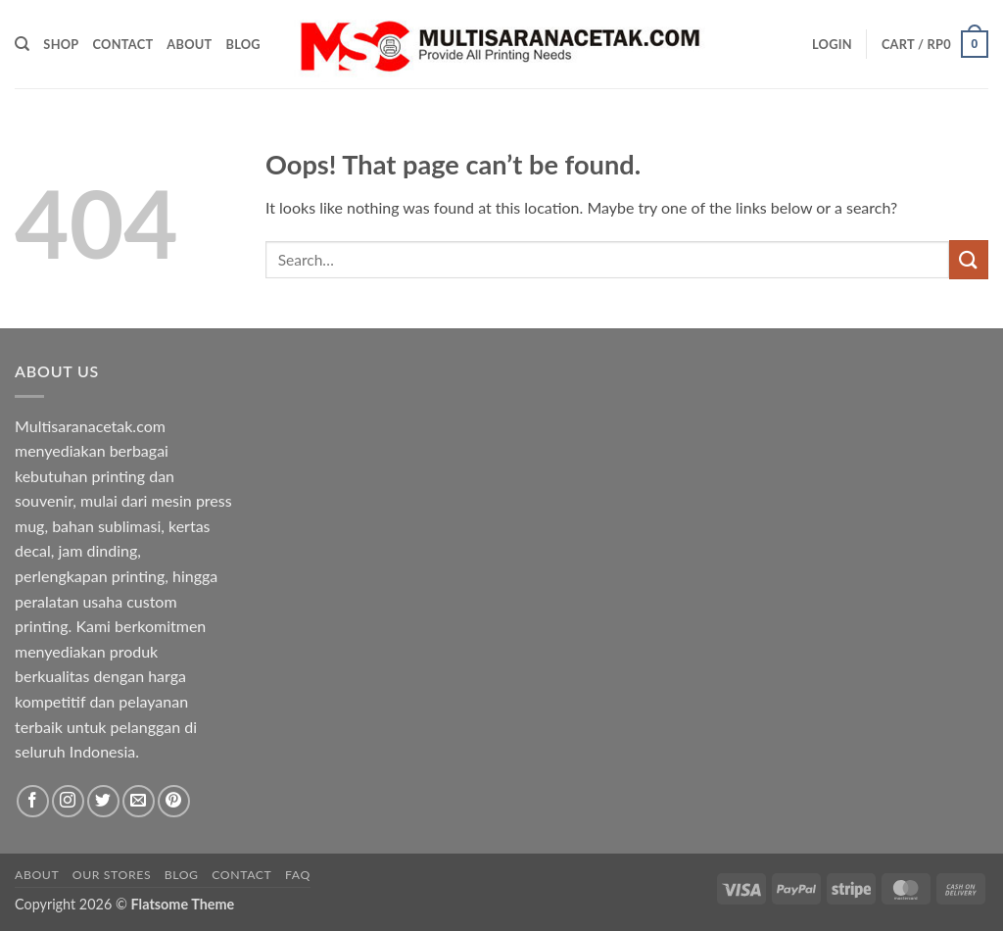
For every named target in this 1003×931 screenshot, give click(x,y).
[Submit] (968, 259)
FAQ (297, 874)
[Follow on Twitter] (103, 801)
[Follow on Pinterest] (174, 801)
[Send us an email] (138, 801)
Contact (123, 44)
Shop (60, 44)
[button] (832, 44)
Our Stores (111, 874)
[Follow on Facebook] (33, 801)
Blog (242, 44)
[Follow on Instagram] (68, 801)
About (189, 44)
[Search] (22, 44)
